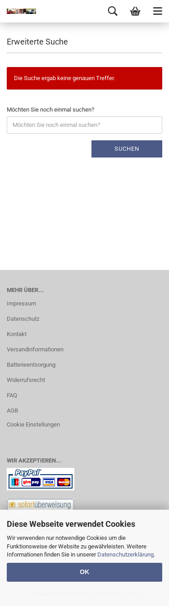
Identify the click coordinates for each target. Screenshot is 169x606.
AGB (12, 410)
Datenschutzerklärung (125, 554)
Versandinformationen (35, 349)
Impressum (21, 303)
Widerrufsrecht (26, 380)
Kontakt (17, 334)
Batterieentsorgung (31, 364)
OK (84, 571)
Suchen (126, 148)
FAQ (12, 395)
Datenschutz (23, 318)
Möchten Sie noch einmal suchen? (50, 109)
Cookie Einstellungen (33, 424)
